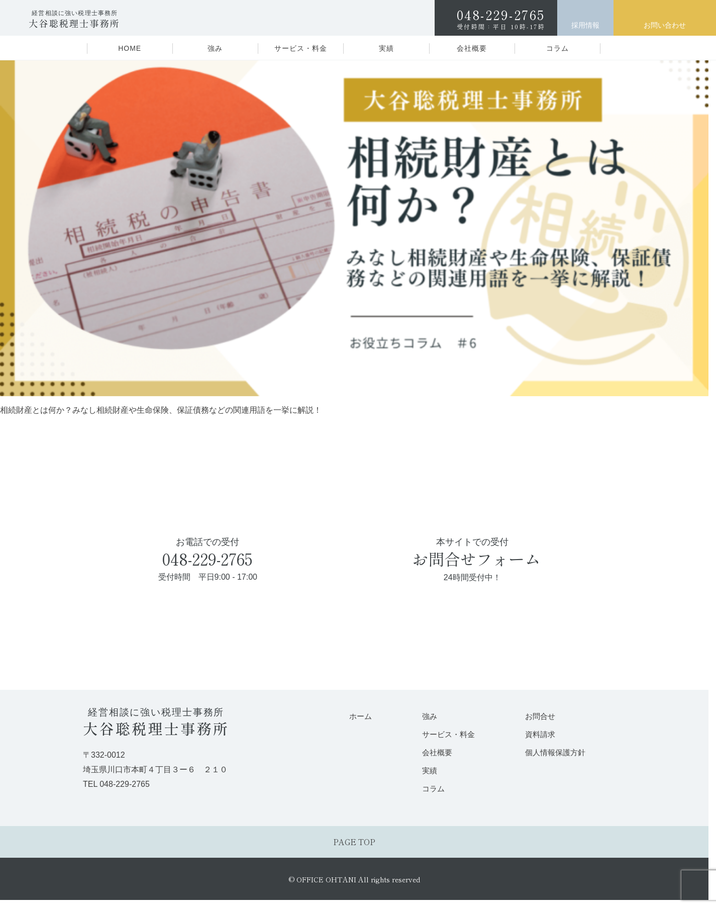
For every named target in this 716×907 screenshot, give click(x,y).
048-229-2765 (501, 18)
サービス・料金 (300, 48)
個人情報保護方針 (555, 753)
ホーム (360, 716)
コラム (557, 48)
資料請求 (540, 734)
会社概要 (472, 48)
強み (215, 48)
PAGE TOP (354, 843)
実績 (386, 48)
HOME (129, 48)
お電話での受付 (208, 560)
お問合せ (540, 716)
